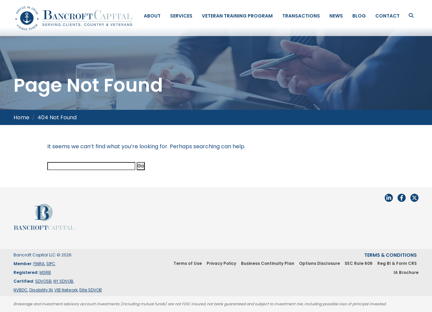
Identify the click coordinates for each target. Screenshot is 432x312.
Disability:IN (41, 290)
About (152, 15)
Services (181, 15)
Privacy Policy (221, 263)
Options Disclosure (319, 263)
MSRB (45, 272)
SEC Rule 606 (359, 263)
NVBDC (21, 290)
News (336, 15)
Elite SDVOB (90, 290)
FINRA (39, 264)
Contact (387, 15)
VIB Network (66, 290)
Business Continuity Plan (267, 263)
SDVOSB (43, 281)
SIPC (50, 264)
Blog (359, 15)
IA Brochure (406, 272)
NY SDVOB (63, 281)
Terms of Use (187, 263)
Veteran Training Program (237, 15)
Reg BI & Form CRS (397, 263)
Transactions (301, 15)
